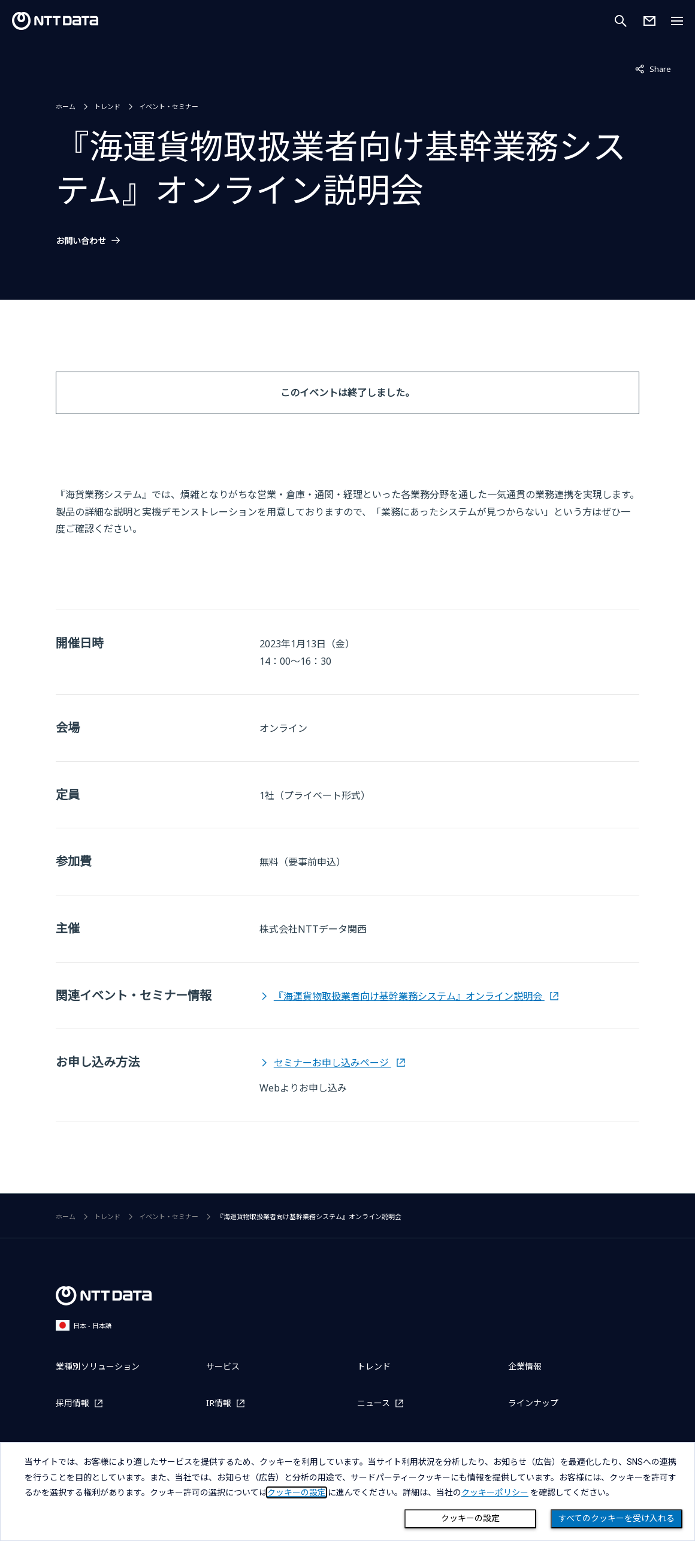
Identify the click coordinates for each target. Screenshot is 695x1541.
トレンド (107, 106)
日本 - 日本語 (84, 1325)
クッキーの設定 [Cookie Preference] (470, 1518)
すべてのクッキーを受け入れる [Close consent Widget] (616, 1518)
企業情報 (525, 1366)
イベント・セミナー (168, 106)
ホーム (65, 106)
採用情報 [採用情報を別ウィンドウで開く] (72, 1402)
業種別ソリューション (98, 1366)
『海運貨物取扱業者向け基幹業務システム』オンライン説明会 (409, 996)
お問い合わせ (81, 241)
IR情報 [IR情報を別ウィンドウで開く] (218, 1402)
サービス (223, 1366)
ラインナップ (533, 1403)
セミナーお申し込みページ (332, 1062)
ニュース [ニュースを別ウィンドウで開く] (373, 1402)
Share (653, 68)
